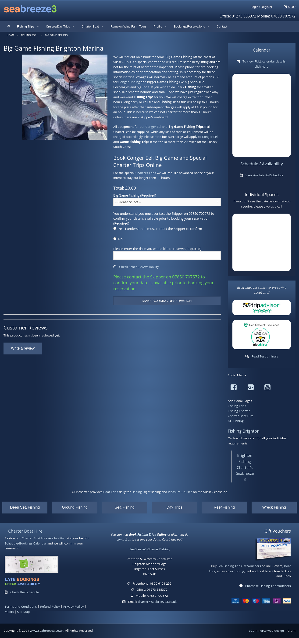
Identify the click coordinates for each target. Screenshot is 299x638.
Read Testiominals (264, 356)
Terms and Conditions (21, 606)
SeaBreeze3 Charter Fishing (149, 549)
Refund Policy (50, 606)
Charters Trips (145, 173)
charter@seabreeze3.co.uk (157, 602)
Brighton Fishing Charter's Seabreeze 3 (245, 467)
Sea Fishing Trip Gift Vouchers (239, 566)
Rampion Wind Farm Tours (128, 26)
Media (9, 612)
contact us (124, 539)
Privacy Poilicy (73, 606)
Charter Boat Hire (240, 416)
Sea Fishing (125, 507)
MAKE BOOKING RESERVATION (167, 301)
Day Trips (174, 507)
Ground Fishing (74, 507)
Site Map (23, 612)
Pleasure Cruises (180, 492)
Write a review (23, 348)
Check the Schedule (24, 592)
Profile (157, 26)
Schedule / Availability (261, 163)
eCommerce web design (266, 630)
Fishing (137, 492)
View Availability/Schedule (264, 175)
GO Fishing (236, 421)
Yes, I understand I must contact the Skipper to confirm (160, 228)
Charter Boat (90, 26)
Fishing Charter (239, 411)
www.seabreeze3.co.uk (46, 630)
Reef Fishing (224, 507)
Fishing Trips (25, 26)
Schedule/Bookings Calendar (25, 543)
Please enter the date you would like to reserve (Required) (157, 248)
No (120, 239)
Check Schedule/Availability (139, 267)
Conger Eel (153, 127)
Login (254, 7)
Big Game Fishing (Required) (134, 195)
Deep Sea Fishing (25, 507)
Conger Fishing (129, 82)
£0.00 (289, 7)
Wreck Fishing (274, 507)
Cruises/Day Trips (58, 26)
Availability (56, 538)
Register (266, 7)
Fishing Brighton (244, 431)
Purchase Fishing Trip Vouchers (268, 586)
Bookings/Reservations (189, 26)
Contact (222, 26)
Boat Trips (110, 492)
